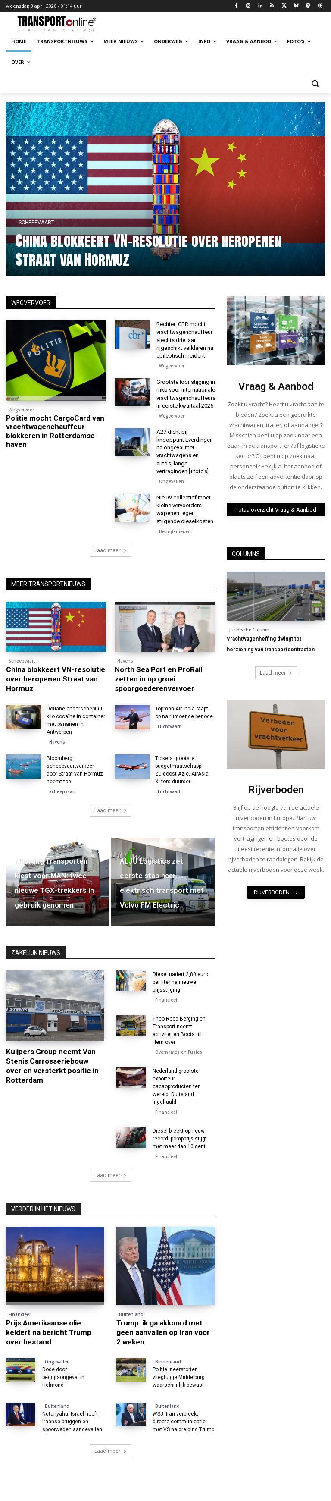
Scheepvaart (57, 223)
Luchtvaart (169, 726)
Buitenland (131, 1314)
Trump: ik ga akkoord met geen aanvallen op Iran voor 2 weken (163, 1332)
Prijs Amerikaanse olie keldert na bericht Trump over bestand (48, 1332)
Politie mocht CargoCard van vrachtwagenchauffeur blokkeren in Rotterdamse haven (55, 431)
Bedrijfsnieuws (175, 531)
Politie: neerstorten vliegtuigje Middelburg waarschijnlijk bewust (179, 1377)
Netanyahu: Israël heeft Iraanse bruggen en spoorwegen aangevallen (72, 1421)
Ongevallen (171, 481)
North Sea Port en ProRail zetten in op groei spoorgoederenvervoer (158, 679)
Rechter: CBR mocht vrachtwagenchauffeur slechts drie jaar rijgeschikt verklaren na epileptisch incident (184, 340)
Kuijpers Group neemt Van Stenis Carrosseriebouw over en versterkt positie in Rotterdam (52, 1065)
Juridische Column (249, 630)
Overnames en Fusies (32, 1037)
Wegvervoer (21, 410)
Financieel (166, 1000)
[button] (315, 83)
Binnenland (168, 1362)
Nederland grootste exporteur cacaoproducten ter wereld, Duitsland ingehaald (176, 1086)
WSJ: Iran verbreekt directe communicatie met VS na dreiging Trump (183, 1421)
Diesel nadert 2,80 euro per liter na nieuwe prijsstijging (180, 982)
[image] (276, 330)
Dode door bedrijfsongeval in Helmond (63, 1377)
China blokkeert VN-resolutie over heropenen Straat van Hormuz (169, 249)
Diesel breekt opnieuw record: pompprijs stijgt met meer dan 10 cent (180, 1138)
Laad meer (110, 550)
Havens (125, 661)
